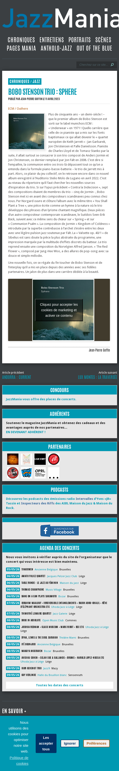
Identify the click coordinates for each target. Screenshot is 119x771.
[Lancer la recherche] (112, 64)
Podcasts (59, 489)
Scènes (103, 40)
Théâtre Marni (67, 637)
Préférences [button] (96, 743)
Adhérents (59, 413)
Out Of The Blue (94, 48)
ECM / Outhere (18, 108)
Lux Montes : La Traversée (97, 377)
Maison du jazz (69, 583)
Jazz (36, 81)
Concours (59, 390)
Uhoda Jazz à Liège (62, 607)
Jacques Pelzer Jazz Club (62, 576)
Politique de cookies (19, 760)
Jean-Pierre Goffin (31, 99)
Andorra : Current (16, 377)
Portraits (79, 40)
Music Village (54, 589)
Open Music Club (53, 620)
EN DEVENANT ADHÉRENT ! (25, 432)
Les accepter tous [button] (46, 743)
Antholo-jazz (56, 48)
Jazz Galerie (60, 613)
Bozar (62, 596)
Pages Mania (21, 48)
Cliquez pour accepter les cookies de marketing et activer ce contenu (59, 309)
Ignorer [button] (70, 743)
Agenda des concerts (59, 547)
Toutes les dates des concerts (59, 685)
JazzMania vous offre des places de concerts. (41, 399)
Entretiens (52, 40)
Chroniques (21, 40)
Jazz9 (46, 668)
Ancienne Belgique (46, 569)
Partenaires (59, 446)
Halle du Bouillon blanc (52, 675)
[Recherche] (93, 65)
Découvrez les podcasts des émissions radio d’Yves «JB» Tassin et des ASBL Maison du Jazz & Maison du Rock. (59, 503)
